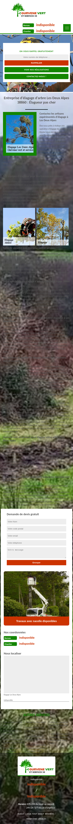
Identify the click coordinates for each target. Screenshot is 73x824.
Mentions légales (36, 819)
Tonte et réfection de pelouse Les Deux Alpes (36, 738)
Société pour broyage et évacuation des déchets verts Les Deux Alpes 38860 (59, 739)
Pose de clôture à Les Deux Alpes (35, 729)
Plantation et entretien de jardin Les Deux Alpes (13, 741)
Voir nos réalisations (36, 69)
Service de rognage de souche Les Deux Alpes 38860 (58, 725)
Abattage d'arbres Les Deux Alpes (12, 732)
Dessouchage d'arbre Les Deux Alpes (12, 749)
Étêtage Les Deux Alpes (36, 722)
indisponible (45, 25)
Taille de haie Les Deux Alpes (12, 724)
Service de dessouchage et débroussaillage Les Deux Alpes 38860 (36, 748)
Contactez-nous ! (36, 76)
